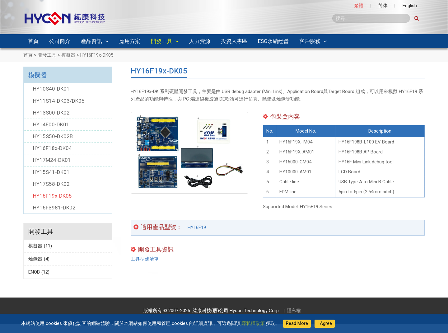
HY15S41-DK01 (51, 172)
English (410, 5)
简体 (383, 5)
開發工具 (161, 41)
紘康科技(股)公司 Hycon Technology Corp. (235, 310)
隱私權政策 (253, 323)
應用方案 (129, 41)
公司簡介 (59, 41)
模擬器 (37, 75)
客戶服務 (309, 41)
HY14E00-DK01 (51, 124)
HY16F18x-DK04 (52, 148)
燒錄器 (38, 259)
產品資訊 (91, 41)
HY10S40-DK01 (51, 89)
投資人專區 (234, 41)
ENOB (38, 272)
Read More (297, 323)
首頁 (33, 41)
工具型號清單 (145, 259)
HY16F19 (197, 227)
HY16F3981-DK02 (54, 207)
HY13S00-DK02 (51, 113)
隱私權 (294, 310)
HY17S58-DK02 (51, 184)
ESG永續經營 (273, 41)
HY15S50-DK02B (53, 136)
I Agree (324, 323)
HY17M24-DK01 (52, 160)
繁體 (358, 5)
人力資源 (199, 41)
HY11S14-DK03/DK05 (59, 101)
